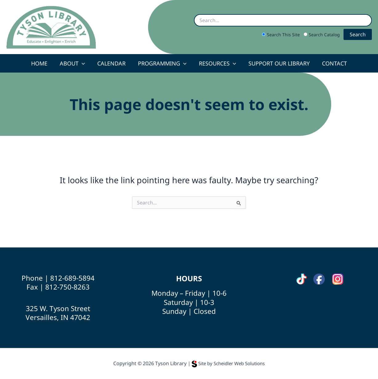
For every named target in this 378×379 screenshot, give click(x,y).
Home (43, 63)
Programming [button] (162, 63)
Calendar (113, 63)
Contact (330, 63)
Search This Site (281, 35)
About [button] (74, 63)
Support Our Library (276, 63)
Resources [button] (216, 63)
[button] (84, 63)
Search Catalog (322, 35)
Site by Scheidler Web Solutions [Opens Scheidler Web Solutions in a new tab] (228, 363)
